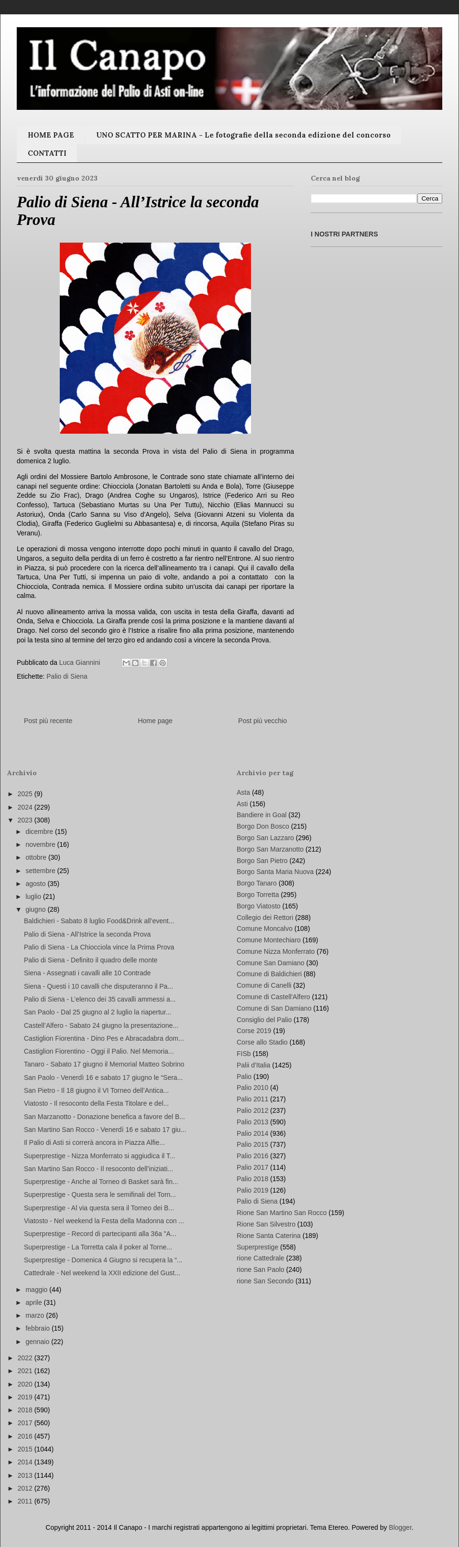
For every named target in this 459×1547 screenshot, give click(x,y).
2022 (26, 1358)
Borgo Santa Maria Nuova (275, 871)
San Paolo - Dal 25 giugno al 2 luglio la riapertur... (97, 1012)
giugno (36, 909)
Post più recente (48, 721)
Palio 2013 (252, 1122)
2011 (26, 1501)
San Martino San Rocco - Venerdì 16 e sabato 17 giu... (105, 1129)
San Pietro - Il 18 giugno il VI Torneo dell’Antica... (96, 1090)
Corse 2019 (254, 1031)
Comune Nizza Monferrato (276, 951)
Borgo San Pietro (262, 860)
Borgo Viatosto (259, 906)
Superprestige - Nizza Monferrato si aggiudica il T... (99, 1156)
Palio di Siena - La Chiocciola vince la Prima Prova (99, 947)
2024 (26, 807)
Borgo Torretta (258, 894)
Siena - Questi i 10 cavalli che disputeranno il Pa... (98, 986)
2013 (26, 1475)
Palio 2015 (252, 1144)
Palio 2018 (252, 1179)
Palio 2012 (252, 1110)
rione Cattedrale (260, 1258)
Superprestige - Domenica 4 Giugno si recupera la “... (103, 1260)
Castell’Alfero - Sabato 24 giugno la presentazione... (101, 1025)
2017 (26, 1423)
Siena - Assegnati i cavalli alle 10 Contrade (87, 973)
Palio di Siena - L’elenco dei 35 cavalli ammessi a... (100, 999)
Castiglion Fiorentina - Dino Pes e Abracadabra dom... (104, 1038)
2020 (26, 1384)
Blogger (400, 1527)
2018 (26, 1410)
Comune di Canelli (264, 985)
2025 (26, 794)
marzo (35, 1315)
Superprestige (257, 1247)
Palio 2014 (252, 1133)
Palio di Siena (66, 676)
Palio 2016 (252, 1156)
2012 (26, 1488)
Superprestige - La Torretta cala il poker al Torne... (98, 1247)
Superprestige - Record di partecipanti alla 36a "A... (100, 1234)
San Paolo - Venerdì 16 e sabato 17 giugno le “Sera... (103, 1077)
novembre (41, 844)
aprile (34, 1302)
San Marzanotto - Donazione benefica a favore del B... (104, 1116)
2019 (26, 1397)
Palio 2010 (252, 1087)
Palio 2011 (252, 1099)
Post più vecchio (262, 721)
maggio (37, 1289)
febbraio (38, 1328)
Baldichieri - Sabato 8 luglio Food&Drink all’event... (99, 921)
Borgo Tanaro (257, 883)
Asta (243, 792)
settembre (41, 871)
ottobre (36, 857)
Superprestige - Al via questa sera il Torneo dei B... (99, 1208)
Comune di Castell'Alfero (273, 997)
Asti (242, 804)
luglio (34, 896)
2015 (26, 1449)
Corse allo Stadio (262, 1042)
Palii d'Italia (253, 1065)
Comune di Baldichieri (269, 974)
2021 (26, 1371)
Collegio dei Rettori (265, 917)
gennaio (38, 1341)
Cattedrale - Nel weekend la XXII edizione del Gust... (102, 1273)
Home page (155, 721)
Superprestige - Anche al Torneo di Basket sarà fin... (101, 1181)
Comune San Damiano (271, 963)
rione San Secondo (265, 1281)
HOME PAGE (51, 134)
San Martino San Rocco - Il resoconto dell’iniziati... (98, 1169)
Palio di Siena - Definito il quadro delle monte (90, 960)
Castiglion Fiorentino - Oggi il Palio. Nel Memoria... (99, 1051)
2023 (26, 820)
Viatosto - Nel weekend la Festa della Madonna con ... (104, 1221)
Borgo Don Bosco (263, 826)
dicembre (40, 831)
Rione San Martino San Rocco (282, 1212)
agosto (36, 883)
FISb (244, 1053)
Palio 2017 (252, 1167)
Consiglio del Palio (264, 1020)
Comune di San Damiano (274, 1008)
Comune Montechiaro (269, 940)
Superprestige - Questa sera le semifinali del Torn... (100, 1194)
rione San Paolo (260, 1269)
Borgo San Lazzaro (265, 838)
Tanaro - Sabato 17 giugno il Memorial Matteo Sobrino (104, 1064)
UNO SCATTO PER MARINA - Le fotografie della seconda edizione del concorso (243, 134)
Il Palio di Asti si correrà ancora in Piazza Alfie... (94, 1142)
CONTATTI (47, 153)
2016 (26, 1436)
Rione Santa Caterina (269, 1235)
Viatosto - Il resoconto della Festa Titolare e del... (96, 1103)
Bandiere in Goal (261, 815)
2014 (26, 1462)
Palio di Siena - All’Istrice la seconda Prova (87, 934)
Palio (244, 1076)
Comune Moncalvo (265, 928)
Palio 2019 (252, 1190)
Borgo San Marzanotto (270, 849)
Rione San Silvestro (266, 1224)
